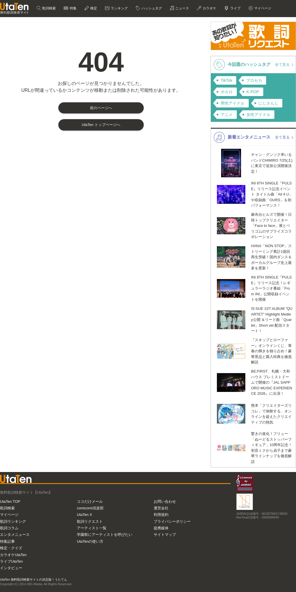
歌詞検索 (48, 8)
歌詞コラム (9, 528)
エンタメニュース (15, 534)
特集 (72, 8)
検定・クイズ (11, 548)
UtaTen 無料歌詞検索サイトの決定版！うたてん (33, 579)
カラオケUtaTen (13, 555)
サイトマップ (165, 534)
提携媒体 (161, 528)
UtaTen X (84, 514)
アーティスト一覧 (91, 528)
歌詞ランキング (13, 521)
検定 (93, 8)
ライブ (234, 8)
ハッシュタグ (151, 8)
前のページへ (101, 108)
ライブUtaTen (11, 561)
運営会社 (161, 508)
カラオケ (209, 8)
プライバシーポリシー (172, 521)
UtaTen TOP (10, 501)
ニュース (181, 8)
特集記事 (7, 541)
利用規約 (161, 514)
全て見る (283, 64)
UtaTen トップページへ (101, 125)
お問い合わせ (165, 501)
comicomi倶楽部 (90, 508)
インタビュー (11, 568)
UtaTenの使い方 (90, 541)
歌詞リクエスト (90, 521)
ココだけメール (90, 501)
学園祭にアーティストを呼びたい (104, 534)
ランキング (119, 8)
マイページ (262, 8)
